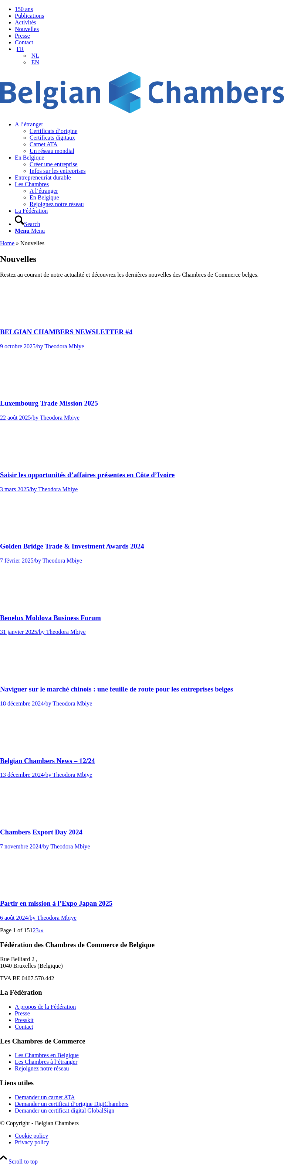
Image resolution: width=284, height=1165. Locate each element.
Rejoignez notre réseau (42, 1068)
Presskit (24, 1020)
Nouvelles (27, 29)
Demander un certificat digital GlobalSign (64, 1110)
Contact (24, 42)
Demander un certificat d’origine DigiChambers (71, 1104)
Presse (22, 36)
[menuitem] (149, 9)
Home (7, 243)
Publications (29, 16)
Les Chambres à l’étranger (46, 1062)
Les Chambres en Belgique (47, 1055)
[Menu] (30, 231)
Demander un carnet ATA (45, 1097)
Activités (25, 22)
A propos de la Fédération (45, 1007)
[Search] (27, 224)
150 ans (24, 9)
